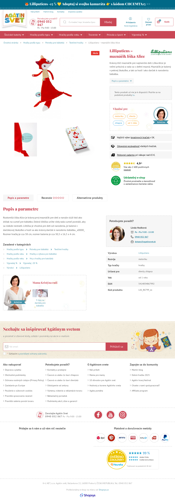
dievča (132, 116)
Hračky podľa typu (41, 34)
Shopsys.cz (104, 489)
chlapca (118, 123)
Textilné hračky (76, 42)
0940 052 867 (44, 23)
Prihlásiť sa (116, 346)
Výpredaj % (139, 34)
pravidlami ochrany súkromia (32, 353)
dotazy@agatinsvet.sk (145, 241)
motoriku (119, 116)
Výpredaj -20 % (30, 263)
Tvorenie (94, 34)
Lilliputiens (25, 267)
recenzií (127, 169)
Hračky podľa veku (70, 34)
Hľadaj (108, 22)
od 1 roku (132, 123)
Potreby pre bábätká (54, 42)
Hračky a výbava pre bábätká (43, 254)
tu (134, 95)
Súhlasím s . (27, 353)
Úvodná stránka (11, 42)
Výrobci (10, 267)
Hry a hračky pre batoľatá (41, 258)
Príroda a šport (116, 34)
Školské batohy (14, 34)
